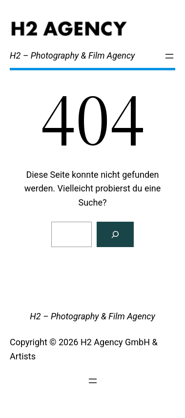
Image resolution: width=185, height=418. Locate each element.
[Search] (115, 234)
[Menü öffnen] (169, 56)
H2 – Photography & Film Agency (72, 55)
